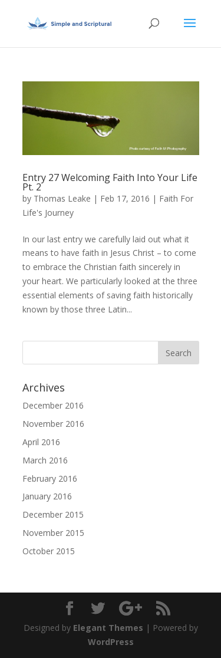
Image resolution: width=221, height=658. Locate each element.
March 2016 (45, 460)
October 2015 (48, 551)
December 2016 (53, 405)
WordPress (111, 641)
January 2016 (47, 496)
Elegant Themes (108, 627)
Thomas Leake (62, 198)
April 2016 (41, 442)
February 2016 (49, 478)
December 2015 (53, 514)
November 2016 (53, 423)
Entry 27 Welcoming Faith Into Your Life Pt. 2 (109, 182)
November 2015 (53, 532)
